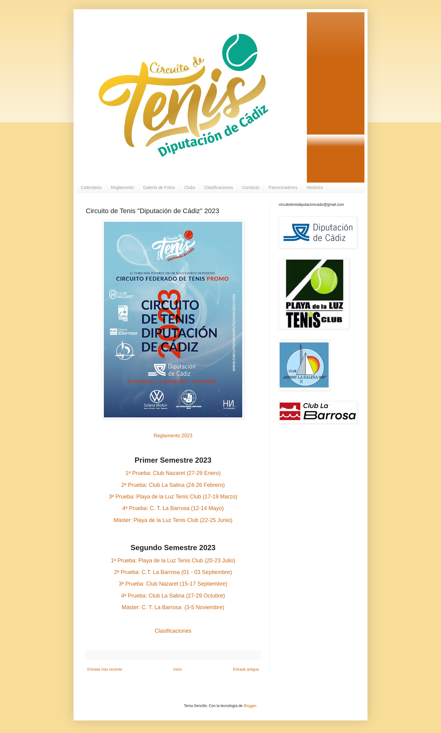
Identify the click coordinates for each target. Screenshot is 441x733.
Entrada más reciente (104, 669)
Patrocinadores (283, 187)
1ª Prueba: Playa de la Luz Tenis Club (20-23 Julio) (173, 560)
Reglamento (122, 187)
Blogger (249, 706)
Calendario (91, 187)
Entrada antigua (246, 669)
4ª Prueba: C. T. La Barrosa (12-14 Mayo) (173, 508)
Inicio (177, 669)
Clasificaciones (218, 187)
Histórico (315, 187)
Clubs (189, 187)
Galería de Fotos (159, 187)
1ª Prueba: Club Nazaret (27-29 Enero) (173, 473)
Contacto (250, 187)
